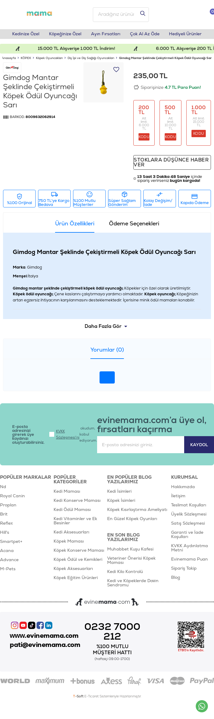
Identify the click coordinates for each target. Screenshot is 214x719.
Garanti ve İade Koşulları (187, 535)
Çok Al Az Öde (145, 34)
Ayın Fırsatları (105, 34)
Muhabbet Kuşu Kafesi (130, 549)
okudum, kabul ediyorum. (73, 434)
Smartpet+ (11, 541)
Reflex (6, 523)
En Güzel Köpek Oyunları (132, 519)
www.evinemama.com (44, 635)
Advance (9, 560)
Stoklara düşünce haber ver (171, 162)
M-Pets (8, 569)
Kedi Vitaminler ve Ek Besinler (75, 521)
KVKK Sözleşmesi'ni (67, 434)
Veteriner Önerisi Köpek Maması (131, 560)
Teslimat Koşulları (188, 505)
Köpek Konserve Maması (79, 550)
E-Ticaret (91, 696)
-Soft (78, 696)
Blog (175, 577)
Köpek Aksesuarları (73, 568)
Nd (3, 487)
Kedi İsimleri (119, 491)
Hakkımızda (183, 487)
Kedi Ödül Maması (72, 509)
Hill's (4, 532)
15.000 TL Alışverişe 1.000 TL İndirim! (81, 49)
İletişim (178, 496)
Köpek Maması (69, 541)
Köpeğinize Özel (65, 34)
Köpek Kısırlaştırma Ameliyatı (137, 509)
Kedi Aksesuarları (71, 532)
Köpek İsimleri (121, 500)
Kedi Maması (67, 491)
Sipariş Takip (184, 568)
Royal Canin (12, 496)
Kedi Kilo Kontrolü (125, 572)
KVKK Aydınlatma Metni (189, 548)
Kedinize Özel (25, 34)
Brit (4, 514)
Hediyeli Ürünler (185, 34)
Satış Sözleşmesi (188, 523)
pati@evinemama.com (45, 644)
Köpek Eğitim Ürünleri (76, 578)
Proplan (8, 505)
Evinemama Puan (189, 559)
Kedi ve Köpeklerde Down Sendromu (133, 583)
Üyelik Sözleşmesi (188, 514)
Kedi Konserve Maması (77, 500)
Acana (7, 551)
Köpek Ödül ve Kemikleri (78, 559)
